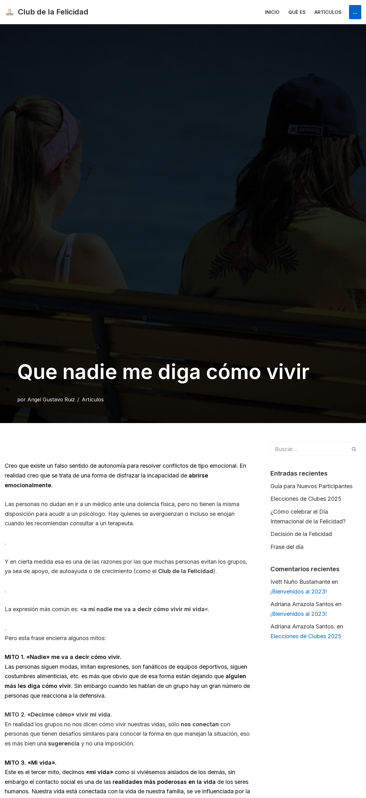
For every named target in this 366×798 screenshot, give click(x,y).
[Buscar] (308, 449)
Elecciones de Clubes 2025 (305, 498)
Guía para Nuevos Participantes (311, 486)
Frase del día (286, 547)
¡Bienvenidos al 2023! (298, 591)
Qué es (297, 12)
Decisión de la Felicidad (301, 534)
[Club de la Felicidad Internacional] (46, 12)
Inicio (272, 12)
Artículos (327, 12)
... (355, 11)
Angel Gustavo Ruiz (51, 399)
